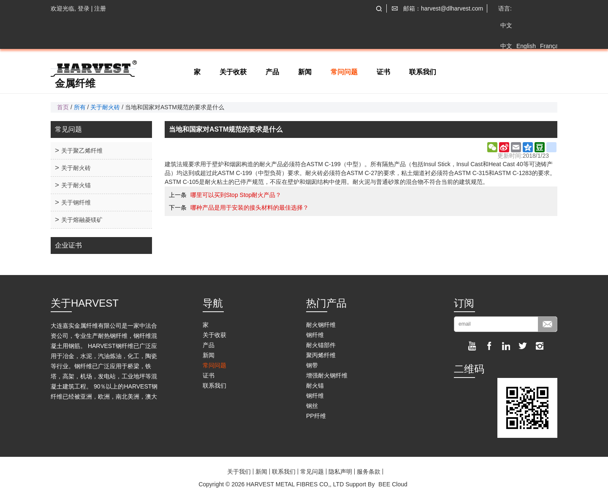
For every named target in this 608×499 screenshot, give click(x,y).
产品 (272, 72)
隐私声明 (340, 472)
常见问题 (312, 472)
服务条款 (368, 472)
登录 (84, 8)
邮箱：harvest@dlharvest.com (443, 8)
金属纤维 (75, 83)
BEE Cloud (392, 484)
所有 (80, 107)
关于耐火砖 (105, 107)
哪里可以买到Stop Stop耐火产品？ (236, 195)
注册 (100, 8)
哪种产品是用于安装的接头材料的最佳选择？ (249, 207)
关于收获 (233, 72)
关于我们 (239, 472)
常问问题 (344, 72)
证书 (383, 72)
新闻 (305, 72)
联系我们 (422, 72)
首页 (63, 107)
